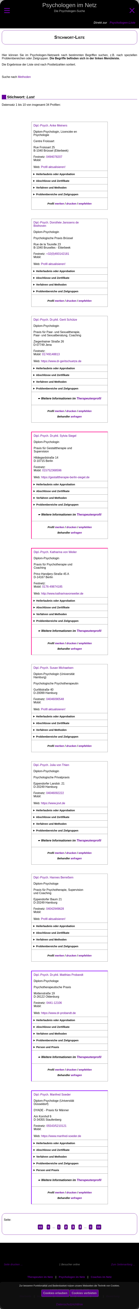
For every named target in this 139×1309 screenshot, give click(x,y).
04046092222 (55, 793)
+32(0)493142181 (57, 253)
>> (98, 1227)
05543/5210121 (56, 1125)
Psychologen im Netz (72, 1277)
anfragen (76, 416)
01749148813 (51, 354)
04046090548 (55, 699)
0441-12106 (54, 1002)
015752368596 (52, 470)
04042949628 (55, 908)
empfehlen (85, 203)
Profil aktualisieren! (53, 167)
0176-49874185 (52, 586)
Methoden (24, 76)
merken (59, 203)
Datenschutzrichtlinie (69, 1304)
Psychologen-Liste (122, 22)
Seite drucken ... (13, 1264)
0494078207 (54, 156)
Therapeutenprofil (89, 398)
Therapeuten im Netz (40, 1277)
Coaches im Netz (101, 1277)
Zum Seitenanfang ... (123, 1264)
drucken (71, 203)
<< (40, 1227)
